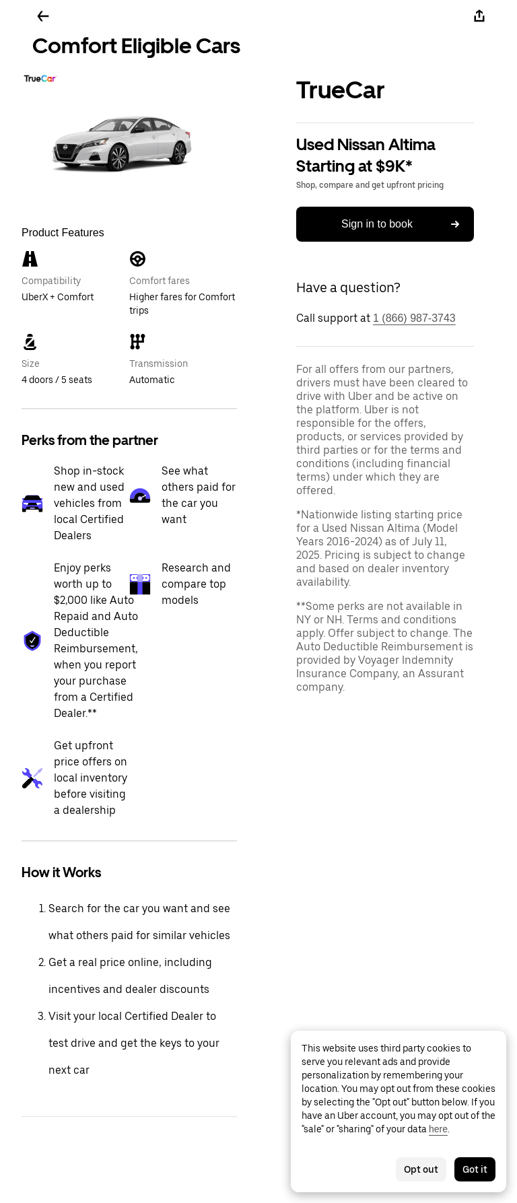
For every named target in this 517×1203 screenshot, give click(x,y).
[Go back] (43, 16)
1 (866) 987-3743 (414, 318)
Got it (474, 1169)
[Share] (479, 16)
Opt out (421, 1169)
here (438, 1129)
